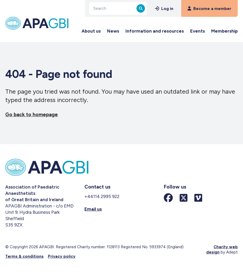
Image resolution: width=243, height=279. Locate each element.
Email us (93, 209)
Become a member (209, 8)
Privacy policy (61, 256)
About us (91, 31)
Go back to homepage (31, 114)
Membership (224, 31)
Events (197, 31)
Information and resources (154, 31)
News (113, 31)
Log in (164, 8)
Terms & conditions (24, 256)
